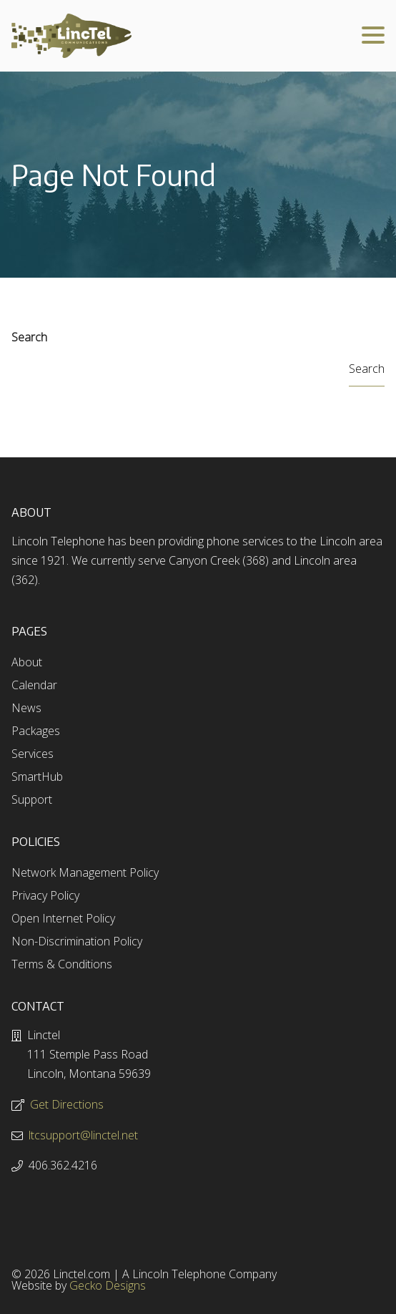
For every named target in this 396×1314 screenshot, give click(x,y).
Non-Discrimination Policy (76, 941)
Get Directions (67, 1104)
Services (32, 753)
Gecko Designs (107, 1285)
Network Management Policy (85, 872)
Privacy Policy (45, 895)
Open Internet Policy (63, 918)
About (26, 662)
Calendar (34, 685)
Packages (35, 731)
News (26, 708)
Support (31, 799)
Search (29, 337)
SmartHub (37, 776)
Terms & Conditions (61, 964)
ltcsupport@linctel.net (83, 1135)
